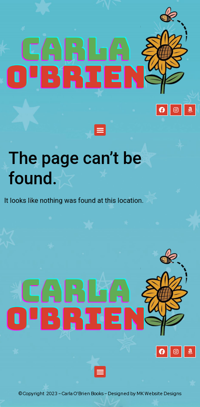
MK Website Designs (159, 393)
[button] (100, 130)
